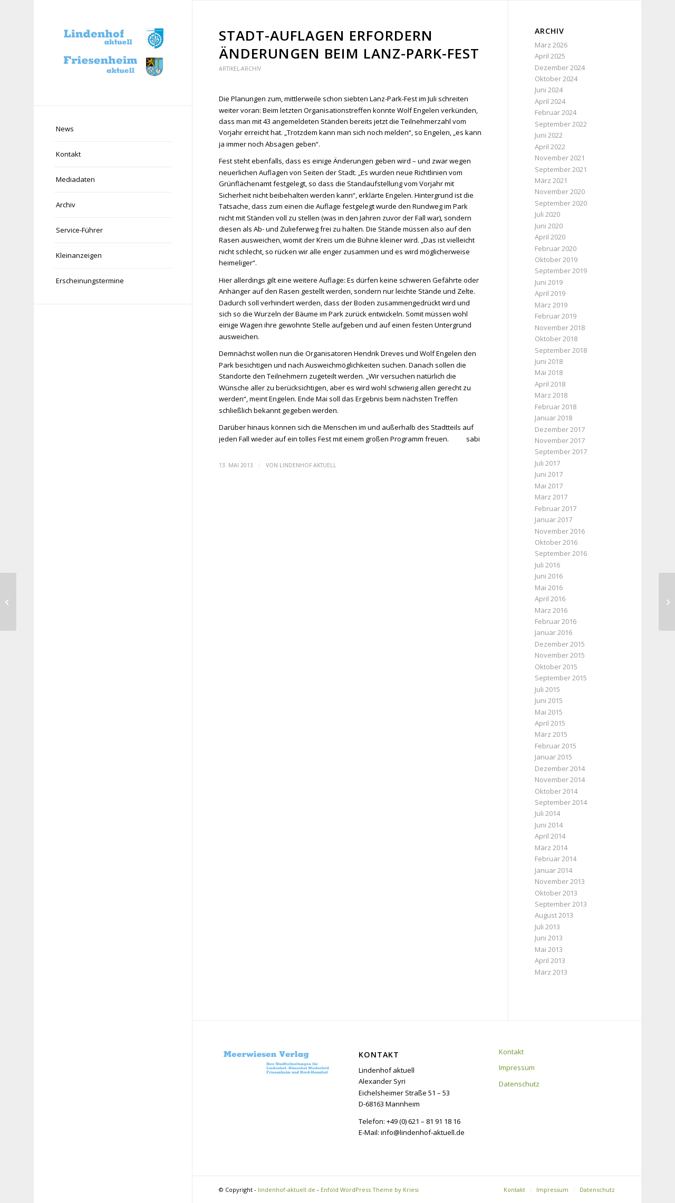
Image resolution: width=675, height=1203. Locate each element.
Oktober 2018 (556, 338)
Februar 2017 (555, 508)
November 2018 (560, 327)
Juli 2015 (547, 689)
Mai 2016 (549, 587)
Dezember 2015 (560, 644)
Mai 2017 (549, 485)
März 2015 (551, 734)
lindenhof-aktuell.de (286, 1190)
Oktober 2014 (556, 791)
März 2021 (551, 180)
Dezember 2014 (560, 768)
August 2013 (554, 915)
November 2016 (560, 531)
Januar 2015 (553, 757)
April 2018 (550, 384)
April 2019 (550, 293)
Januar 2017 (553, 519)
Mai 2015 (549, 712)
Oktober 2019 (556, 259)
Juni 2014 (549, 825)
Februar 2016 (555, 621)
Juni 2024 (549, 89)
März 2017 (551, 497)
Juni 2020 (549, 225)
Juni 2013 (549, 937)
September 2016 (561, 553)
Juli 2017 (547, 463)
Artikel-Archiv (240, 68)
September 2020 (561, 203)
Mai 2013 (549, 949)
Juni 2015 (549, 700)
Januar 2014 (553, 870)
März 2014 (551, 847)
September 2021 (561, 169)
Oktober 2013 (556, 893)
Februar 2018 (555, 406)
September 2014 (561, 802)
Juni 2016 (549, 576)
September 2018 (561, 350)
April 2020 (550, 237)
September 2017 (561, 451)
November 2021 (560, 157)
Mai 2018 (549, 372)
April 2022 (550, 146)
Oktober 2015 (556, 666)
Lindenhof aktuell (307, 465)
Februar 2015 (555, 745)
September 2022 (561, 124)
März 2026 (551, 45)
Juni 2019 (549, 282)
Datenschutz (519, 1084)
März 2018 (551, 395)
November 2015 (560, 655)
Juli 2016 (547, 565)
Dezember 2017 (560, 429)
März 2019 (551, 305)
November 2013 (560, 881)
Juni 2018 (549, 361)
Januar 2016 (553, 632)
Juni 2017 (549, 474)
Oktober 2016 (556, 542)
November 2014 (560, 779)
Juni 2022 (549, 135)
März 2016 (551, 610)
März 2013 (551, 972)
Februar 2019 (555, 316)
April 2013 (550, 960)
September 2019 (561, 270)
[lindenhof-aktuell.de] (113, 52)
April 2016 (550, 598)
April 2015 (550, 723)
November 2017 (560, 440)
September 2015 (561, 677)
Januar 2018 (553, 417)
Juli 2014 (547, 813)
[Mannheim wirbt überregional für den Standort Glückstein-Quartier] (8, 602)
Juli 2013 (547, 926)
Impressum (517, 1067)
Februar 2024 (555, 112)
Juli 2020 (547, 214)
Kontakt (511, 1051)
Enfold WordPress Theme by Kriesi (370, 1190)
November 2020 (560, 191)
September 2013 (561, 904)
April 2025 (550, 56)
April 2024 (550, 101)
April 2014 (550, 836)
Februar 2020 (555, 248)
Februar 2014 (555, 858)
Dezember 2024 (560, 67)
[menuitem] (112, 129)
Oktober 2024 (556, 78)
